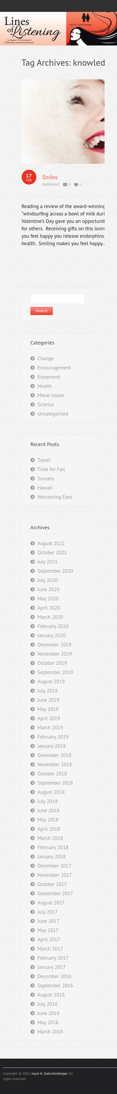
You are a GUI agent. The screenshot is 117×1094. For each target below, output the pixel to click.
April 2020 (49, 608)
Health (45, 386)
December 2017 (54, 865)
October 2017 (52, 884)
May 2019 (48, 709)
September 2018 (55, 783)
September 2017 (55, 893)
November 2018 (55, 764)
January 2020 (52, 635)
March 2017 (50, 948)
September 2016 (55, 985)
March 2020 (50, 617)
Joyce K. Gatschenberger (49, 1073)
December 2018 (54, 755)
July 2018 (48, 801)
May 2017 (48, 930)
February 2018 (53, 847)
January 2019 (52, 746)
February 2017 (53, 958)
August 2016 (51, 994)
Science (46, 404)
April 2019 (49, 718)
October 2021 (52, 552)
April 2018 (49, 829)
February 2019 (53, 736)
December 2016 (54, 976)
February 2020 (53, 626)
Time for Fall (51, 469)
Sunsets (46, 478)
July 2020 (48, 580)
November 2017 (55, 875)
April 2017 (49, 939)
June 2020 (49, 589)
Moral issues (51, 395)
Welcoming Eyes (55, 497)
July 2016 (48, 1004)
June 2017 (49, 921)
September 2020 (55, 571)
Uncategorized (53, 413)
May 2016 (48, 1022)
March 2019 (50, 727)
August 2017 (51, 902)
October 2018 (52, 773)
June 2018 (49, 810)
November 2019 (55, 654)
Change (46, 358)
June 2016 (49, 1013)
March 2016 (50, 1031)
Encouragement (54, 367)
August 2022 (51, 543)
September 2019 (55, 672)
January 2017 (52, 967)
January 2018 (52, 856)
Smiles (50, 177)
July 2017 (48, 912)
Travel (44, 460)
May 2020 (48, 598)
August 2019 (51, 681)
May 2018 (48, 819)
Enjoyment (51, 184)
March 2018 (50, 838)
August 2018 (51, 792)
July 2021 (48, 561)
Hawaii (45, 487)
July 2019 (48, 690)
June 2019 (49, 700)
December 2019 (54, 644)
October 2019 (52, 663)
